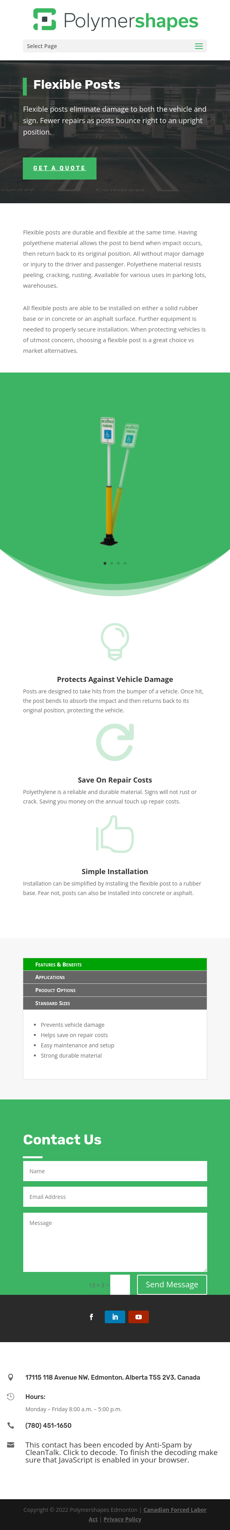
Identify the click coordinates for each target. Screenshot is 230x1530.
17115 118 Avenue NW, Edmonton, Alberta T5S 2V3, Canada (113, 1377)
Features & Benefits (58, 964)
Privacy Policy (122, 1519)
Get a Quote (59, 168)
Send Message (172, 1284)
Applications (50, 977)
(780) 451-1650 (49, 1425)
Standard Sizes (52, 1003)
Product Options (55, 990)
